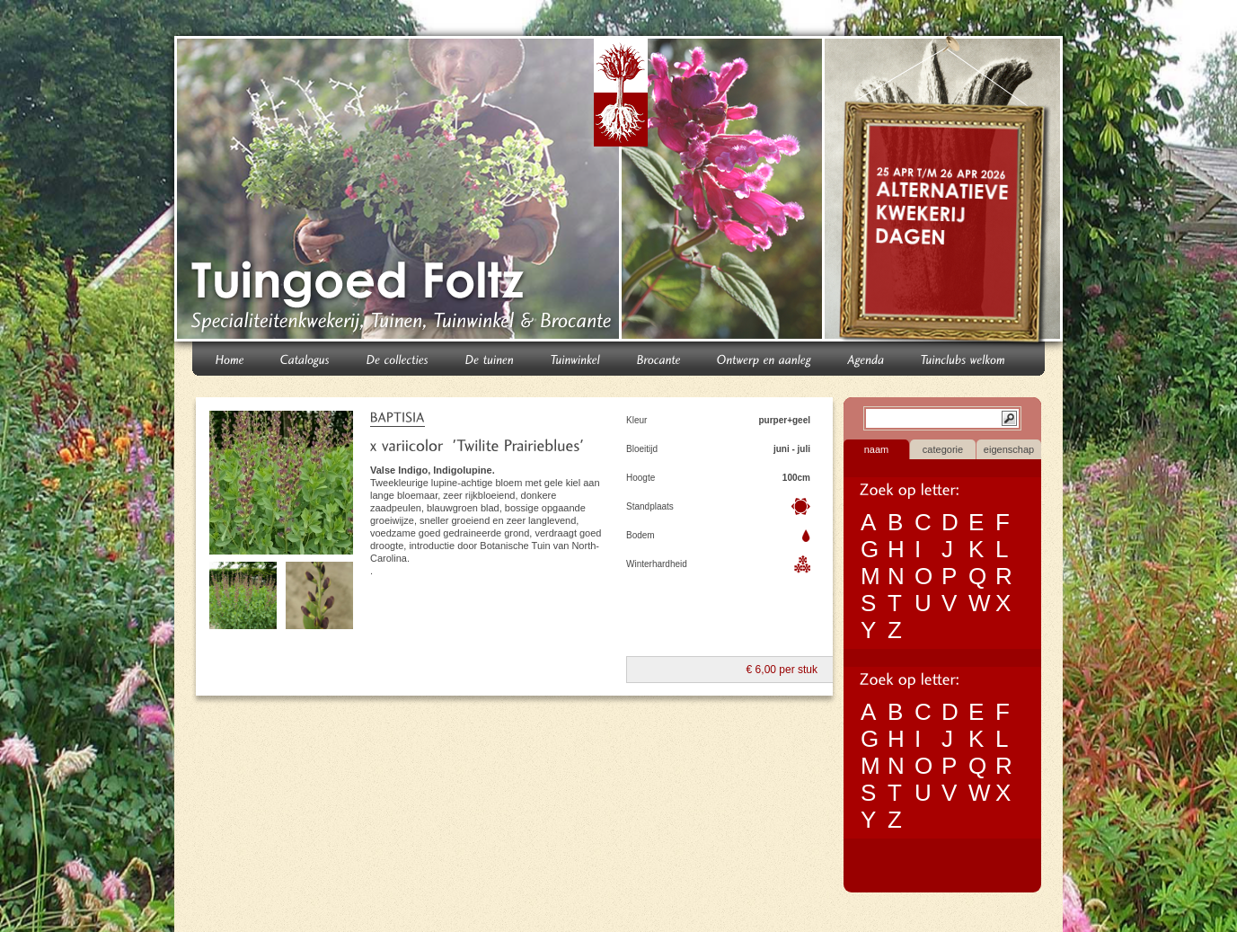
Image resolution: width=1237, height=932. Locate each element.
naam (876, 449)
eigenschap (1009, 449)
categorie (943, 449)
